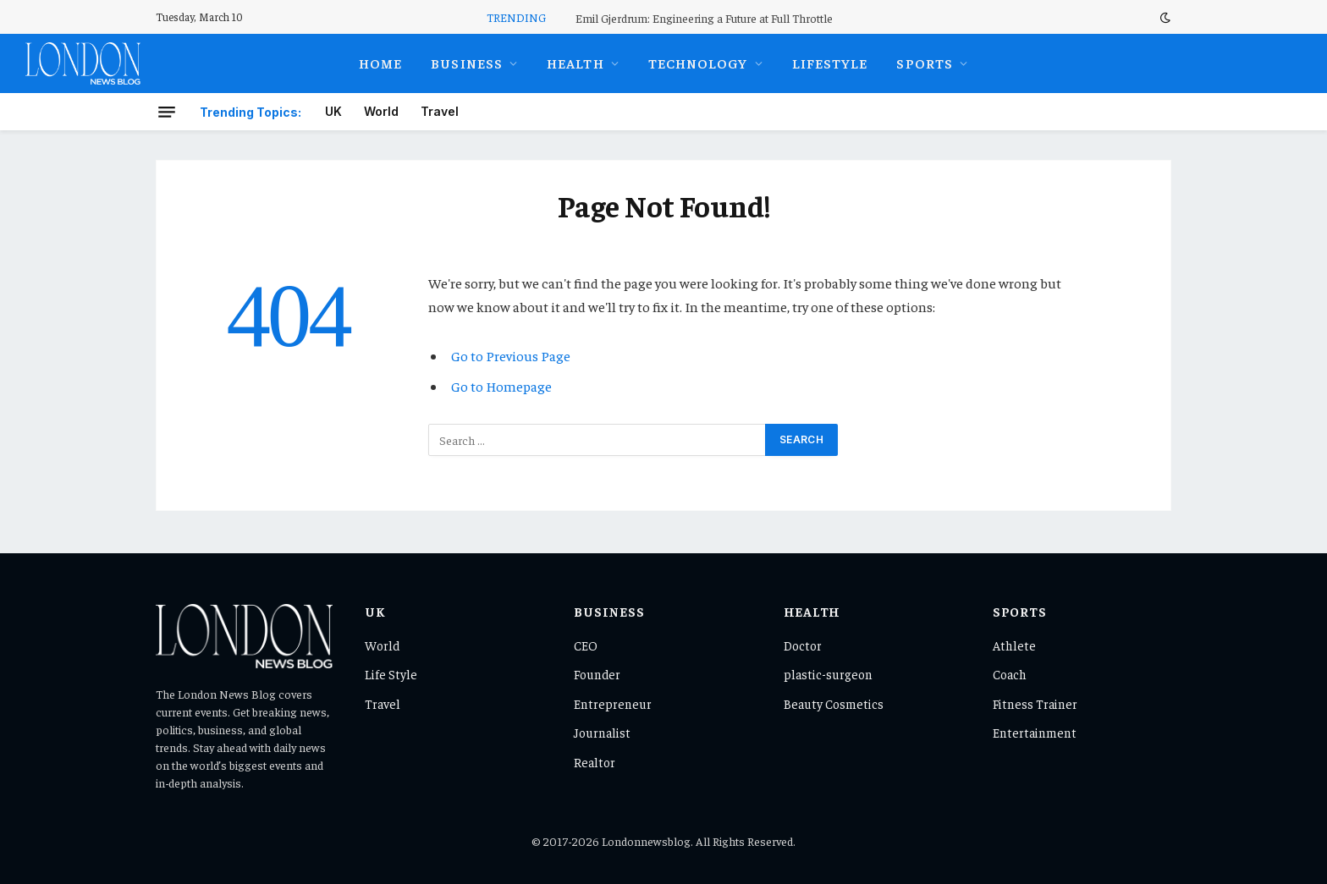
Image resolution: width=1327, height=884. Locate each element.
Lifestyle (830, 62)
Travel (440, 111)
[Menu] (166, 111)
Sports (924, 62)
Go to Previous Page (510, 356)
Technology (698, 62)
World (381, 111)
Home (380, 62)
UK (333, 111)
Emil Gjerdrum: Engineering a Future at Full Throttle (704, 17)
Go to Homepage (501, 386)
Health (575, 62)
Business (467, 62)
